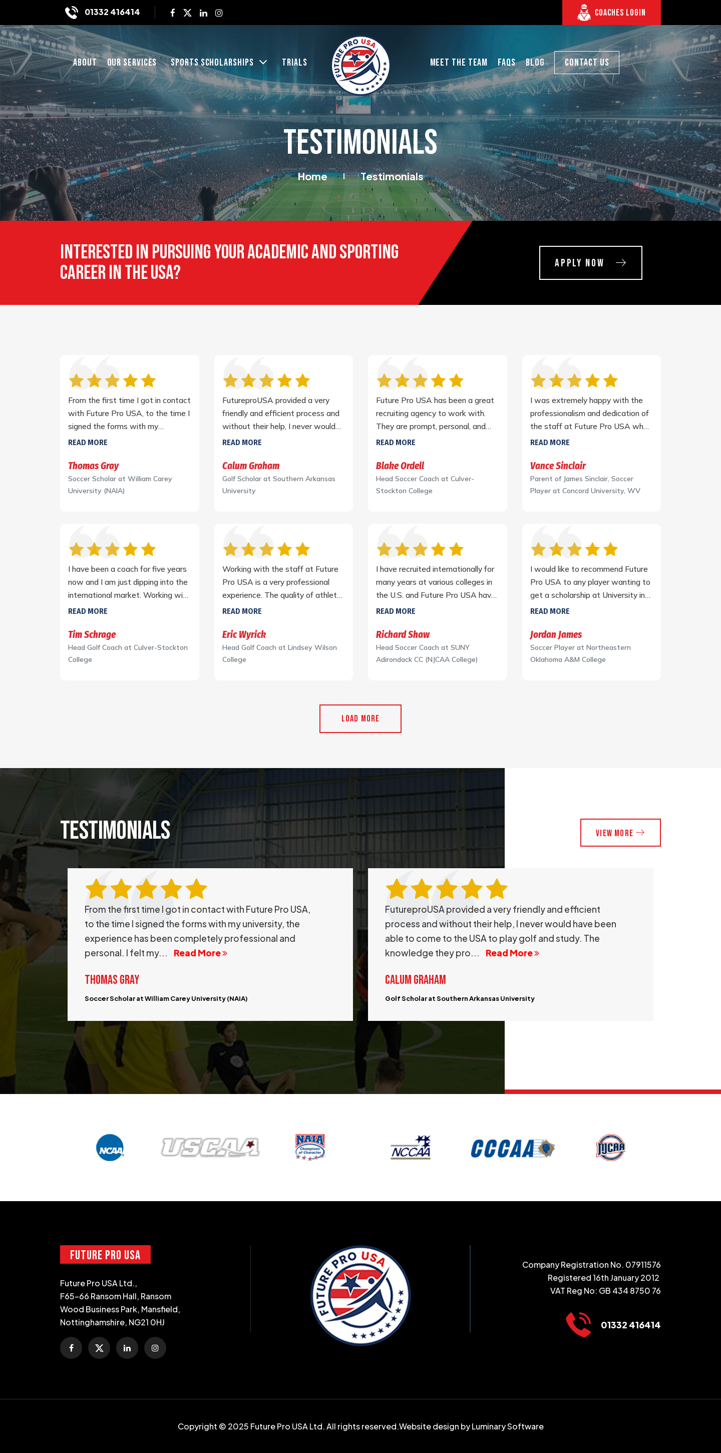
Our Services (132, 63)
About (85, 63)
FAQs (507, 63)
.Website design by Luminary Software (470, 1426)
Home (312, 176)
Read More (200, 953)
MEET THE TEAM (459, 63)
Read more (88, 442)
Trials (294, 63)
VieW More (619, 833)
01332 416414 (111, 12)
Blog (535, 63)
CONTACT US (587, 63)
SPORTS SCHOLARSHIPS (213, 63)
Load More (360, 718)
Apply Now (586, 263)
